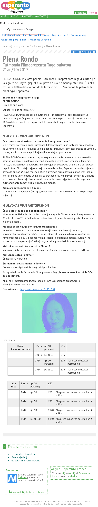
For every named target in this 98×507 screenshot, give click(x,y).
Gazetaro (7, 39)
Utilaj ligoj (21, 39)
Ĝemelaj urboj (19, 457)
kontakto (40, 16)
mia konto (27, 16)
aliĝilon (74, 476)
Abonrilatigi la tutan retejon (26, 492)
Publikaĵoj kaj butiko (14, 35)
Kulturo (33, 35)
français (93, 12)
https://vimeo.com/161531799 (37, 289)
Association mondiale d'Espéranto (66, 504)
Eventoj (45, 35)
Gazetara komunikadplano (25, 460)
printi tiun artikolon (83, 52)
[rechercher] (24, 30)
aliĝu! (4, 16)
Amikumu (22, 477)
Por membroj (79, 35)
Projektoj (38, 46)
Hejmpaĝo (8, 46)
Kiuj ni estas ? (60, 35)
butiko (15, 16)
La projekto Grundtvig (23, 454)
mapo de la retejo (40, 39)
